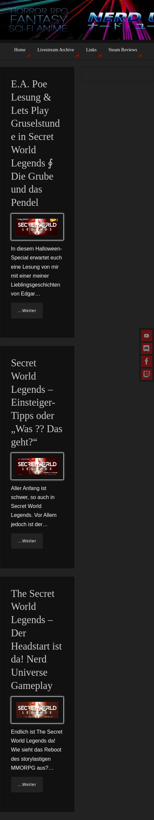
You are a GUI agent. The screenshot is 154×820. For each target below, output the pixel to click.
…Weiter (27, 310)
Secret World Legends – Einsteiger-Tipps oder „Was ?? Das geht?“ (37, 402)
